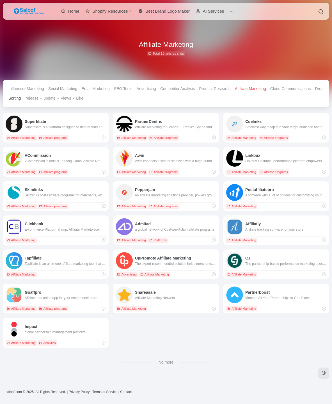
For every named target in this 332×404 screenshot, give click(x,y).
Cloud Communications (290, 88)
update (49, 98)
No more (166, 362)
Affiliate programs (53, 137)
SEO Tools (123, 88)
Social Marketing (62, 88)
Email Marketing (95, 88)
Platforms (157, 240)
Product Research (215, 88)
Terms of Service (104, 392)
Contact (126, 392)
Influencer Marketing (26, 88)
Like (79, 98)
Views (66, 98)
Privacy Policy (79, 392)
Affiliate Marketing (250, 88)
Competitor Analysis (177, 88)
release (32, 98)
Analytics (47, 343)
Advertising (146, 88)
